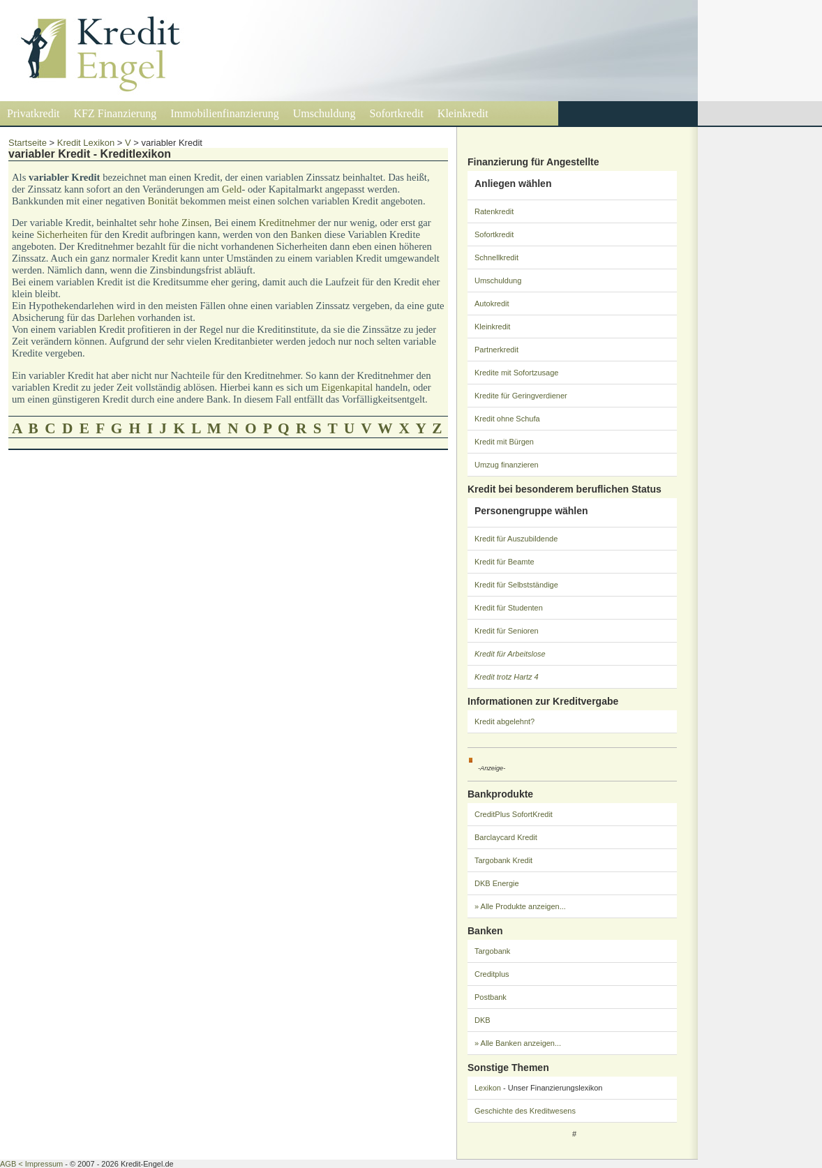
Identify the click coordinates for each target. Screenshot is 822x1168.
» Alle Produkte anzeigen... (520, 906)
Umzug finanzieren (506, 465)
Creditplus (491, 974)
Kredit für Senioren (506, 631)
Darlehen (116, 317)
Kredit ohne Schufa (507, 418)
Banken (306, 234)
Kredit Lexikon (85, 142)
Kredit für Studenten (508, 608)
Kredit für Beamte (504, 561)
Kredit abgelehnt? (504, 721)
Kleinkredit (463, 113)
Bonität (163, 201)
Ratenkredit (494, 211)
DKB (482, 1020)
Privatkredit (33, 113)
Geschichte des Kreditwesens (525, 1111)
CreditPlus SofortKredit (513, 814)
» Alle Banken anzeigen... (517, 1043)
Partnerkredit (496, 349)
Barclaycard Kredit (505, 837)
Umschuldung (324, 113)
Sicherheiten (61, 234)
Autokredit (491, 303)
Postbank (490, 997)
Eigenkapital (347, 387)
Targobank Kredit (503, 860)
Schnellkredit (496, 257)
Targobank (492, 951)
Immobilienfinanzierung (224, 113)
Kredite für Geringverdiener (520, 395)
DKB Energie (496, 883)
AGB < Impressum (31, 1164)
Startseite (27, 142)
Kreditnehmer (287, 222)
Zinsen (195, 222)
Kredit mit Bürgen (504, 441)
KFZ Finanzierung (115, 113)
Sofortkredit (397, 113)
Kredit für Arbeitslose (510, 654)
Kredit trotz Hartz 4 (506, 677)
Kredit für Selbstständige (516, 585)
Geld (232, 189)
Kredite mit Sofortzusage (516, 372)
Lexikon (487, 1088)
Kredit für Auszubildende (516, 538)
